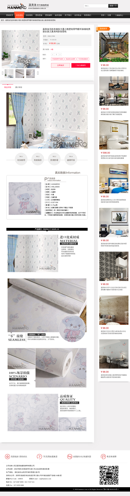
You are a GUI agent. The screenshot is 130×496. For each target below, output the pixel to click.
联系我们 (87, 15)
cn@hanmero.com (45, 479)
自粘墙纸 (29, 15)
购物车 (119, 15)
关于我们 (68, 15)
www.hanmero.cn (22, 488)
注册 (109, 15)
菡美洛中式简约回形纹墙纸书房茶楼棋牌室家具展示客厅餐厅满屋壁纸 (114, 113)
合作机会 (77, 15)
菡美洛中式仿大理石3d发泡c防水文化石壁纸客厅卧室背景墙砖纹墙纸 (113, 332)
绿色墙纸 (19, 15)
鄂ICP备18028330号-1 (111, 489)
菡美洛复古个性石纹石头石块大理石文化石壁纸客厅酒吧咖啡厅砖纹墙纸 (114, 69)
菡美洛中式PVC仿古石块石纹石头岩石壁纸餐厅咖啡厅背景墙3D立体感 (114, 289)
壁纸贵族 (38, 15)
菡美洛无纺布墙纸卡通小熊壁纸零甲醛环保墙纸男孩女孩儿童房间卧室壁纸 (30, 20)
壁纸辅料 (48, 15)
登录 (103, 15)
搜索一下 (113, 6)
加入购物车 (81, 65)
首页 (2, 20)
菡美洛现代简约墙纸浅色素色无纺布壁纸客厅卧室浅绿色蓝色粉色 (114, 245)
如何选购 (58, 15)
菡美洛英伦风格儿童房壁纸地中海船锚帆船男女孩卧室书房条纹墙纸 (114, 376)
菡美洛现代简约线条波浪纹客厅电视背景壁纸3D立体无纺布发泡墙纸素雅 (114, 157)
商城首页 (9, 15)
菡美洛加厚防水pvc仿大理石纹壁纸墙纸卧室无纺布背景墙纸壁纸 (113, 201)
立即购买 (60, 65)
